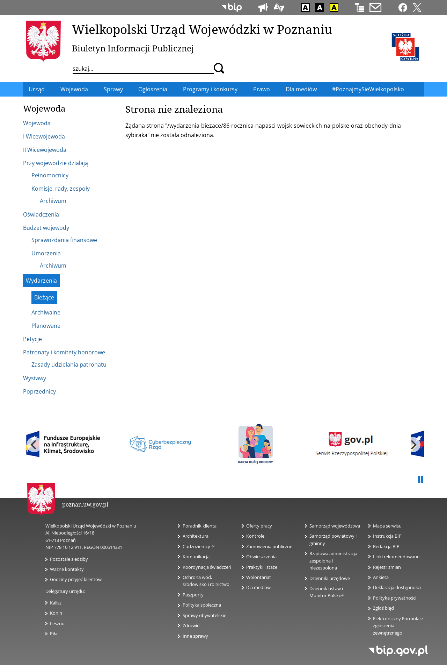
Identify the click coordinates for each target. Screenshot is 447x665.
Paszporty (193, 595)
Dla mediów (258, 587)
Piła (53, 633)
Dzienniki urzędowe (329, 578)
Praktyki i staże (261, 567)
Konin (56, 613)
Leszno (57, 623)
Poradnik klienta (200, 526)
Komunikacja (196, 556)
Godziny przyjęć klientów (76, 579)
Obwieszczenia (261, 556)
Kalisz (55, 603)
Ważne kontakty (67, 569)
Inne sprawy (195, 636)
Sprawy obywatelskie (204, 615)
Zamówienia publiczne (269, 546)
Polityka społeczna (202, 605)
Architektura (195, 536)
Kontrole (255, 536)
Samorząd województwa (334, 526)
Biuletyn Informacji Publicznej (133, 48)
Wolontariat (258, 577)
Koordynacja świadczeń (207, 567)
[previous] (34, 444)
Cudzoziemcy (198, 546)
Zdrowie (191, 625)
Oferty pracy (259, 526)
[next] (412, 444)
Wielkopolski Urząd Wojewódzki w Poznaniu (202, 29)
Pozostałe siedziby (69, 559)
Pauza (420, 480)
